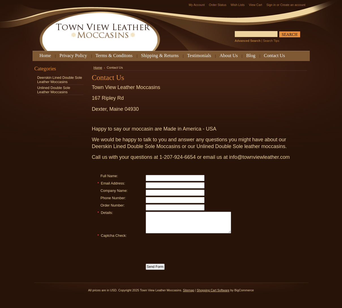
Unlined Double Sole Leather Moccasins (53, 90)
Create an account (293, 4)
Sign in (271, 4)
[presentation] (189, 250)
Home (98, 67)
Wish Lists (238, 4)
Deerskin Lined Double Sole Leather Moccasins (59, 79)
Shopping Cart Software (213, 294)
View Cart (255, 4)
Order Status (217, 4)
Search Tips (271, 40)
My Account (197, 4)
